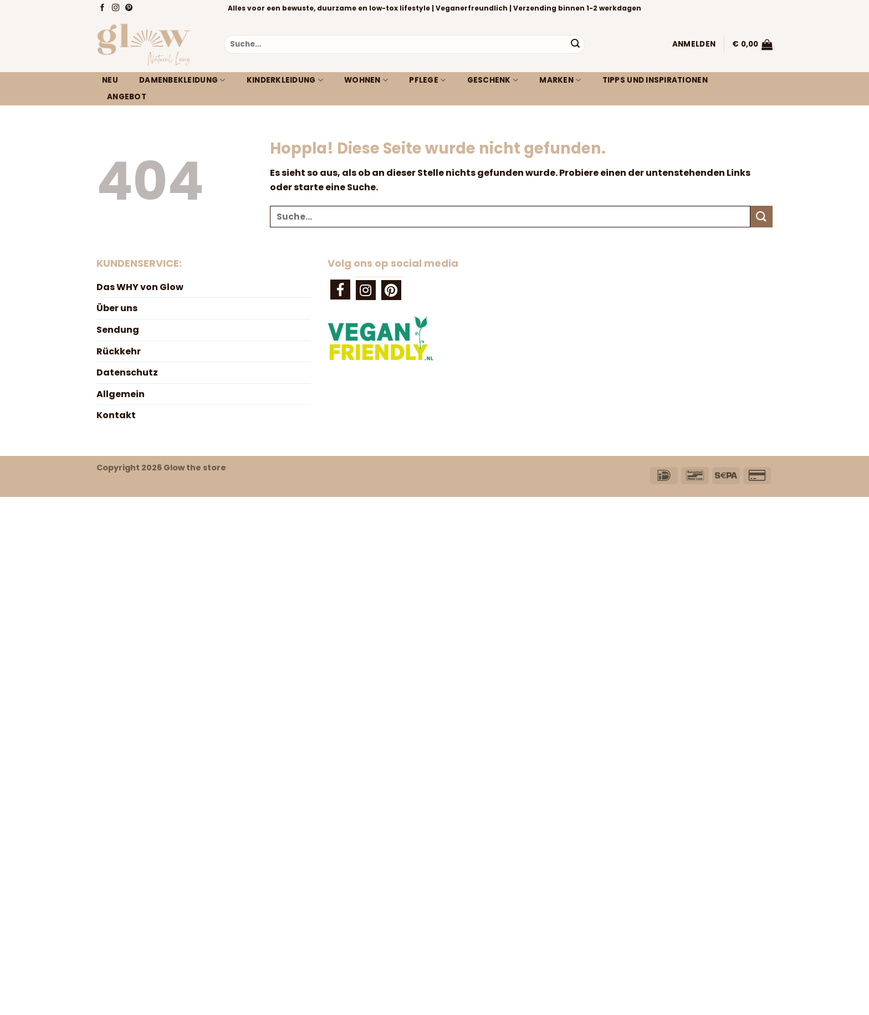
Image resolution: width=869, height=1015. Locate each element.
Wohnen (366, 80)
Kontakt (116, 415)
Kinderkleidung (285, 80)
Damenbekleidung (182, 80)
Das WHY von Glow (139, 287)
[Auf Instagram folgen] (116, 8)
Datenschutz (127, 372)
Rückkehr (118, 351)
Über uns (116, 308)
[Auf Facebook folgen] (103, 8)
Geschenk (493, 80)
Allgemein (120, 394)
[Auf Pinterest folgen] (130, 8)
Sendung (117, 329)
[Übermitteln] (575, 44)
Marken (560, 80)
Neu (110, 80)
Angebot (126, 97)
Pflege (427, 80)
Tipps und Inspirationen (655, 80)
